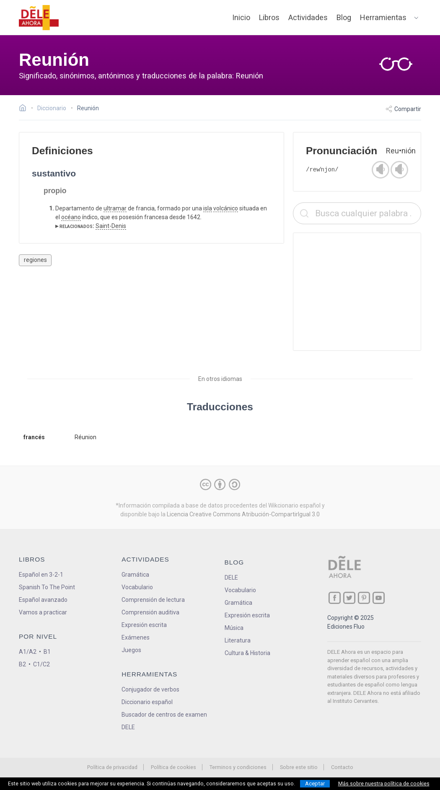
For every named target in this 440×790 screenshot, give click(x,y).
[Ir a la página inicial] (25, 109)
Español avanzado (43, 599)
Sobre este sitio (299, 767)
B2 (22, 664)
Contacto (342, 767)
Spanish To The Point (47, 587)
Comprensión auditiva (150, 612)
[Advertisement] (357, 291)
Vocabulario (137, 587)
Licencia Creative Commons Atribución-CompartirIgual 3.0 (243, 514)
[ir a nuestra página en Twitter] (349, 598)
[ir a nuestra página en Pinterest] (364, 598)
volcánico (225, 208)
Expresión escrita (144, 625)
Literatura (238, 640)
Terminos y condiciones (238, 767)
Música (234, 627)
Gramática (135, 574)
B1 (47, 651)
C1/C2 (41, 664)
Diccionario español (147, 702)
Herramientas (383, 17)
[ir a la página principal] (39, 17)
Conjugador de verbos (150, 689)
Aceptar (315, 783)
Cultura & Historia (247, 653)
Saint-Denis (111, 226)
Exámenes (136, 637)
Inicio (241, 17)
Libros (269, 17)
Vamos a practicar (43, 612)
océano (71, 217)
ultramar (115, 208)
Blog (343, 17)
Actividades (308, 17)
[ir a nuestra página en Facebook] (334, 598)
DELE (231, 577)
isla (207, 208)
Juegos (131, 650)
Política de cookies (173, 767)
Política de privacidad (112, 767)
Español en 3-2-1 (41, 574)
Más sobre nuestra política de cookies (384, 784)
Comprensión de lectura (153, 599)
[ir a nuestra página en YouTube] (378, 598)
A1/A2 (27, 651)
